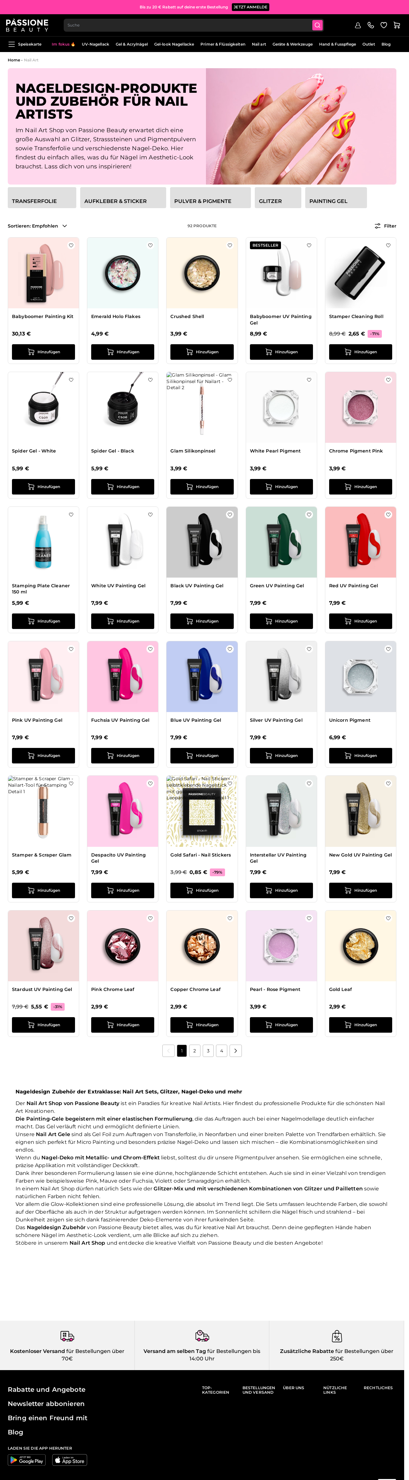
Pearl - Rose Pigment (275, 989)
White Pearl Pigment (275, 451)
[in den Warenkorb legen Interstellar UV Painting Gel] (281, 890)
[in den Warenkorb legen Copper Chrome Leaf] (201, 1025)
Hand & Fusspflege (337, 44)
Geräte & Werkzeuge (293, 44)
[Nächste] (236, 1051)
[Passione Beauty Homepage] (29, 24)
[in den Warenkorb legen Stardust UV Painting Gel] (43, 1025)
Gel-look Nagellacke (174, 44)
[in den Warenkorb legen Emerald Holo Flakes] (122, 352)
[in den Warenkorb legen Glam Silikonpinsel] (201, 487)
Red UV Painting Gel (353, 586)
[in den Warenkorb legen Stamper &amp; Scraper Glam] (43, 890)
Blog (386, 44)
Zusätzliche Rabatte (307, 1351)
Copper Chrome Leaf (195, 989)
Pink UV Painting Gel (37, 720)
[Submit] (320, 24)
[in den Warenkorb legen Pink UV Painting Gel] (43, 755)
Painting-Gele (45, 1119)
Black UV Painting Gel (196, 586)
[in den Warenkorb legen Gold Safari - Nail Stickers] (201, 890)
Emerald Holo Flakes (115, 316)
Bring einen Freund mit (47, 1418)
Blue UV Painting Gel (195, 720)
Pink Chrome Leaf (112, 989)
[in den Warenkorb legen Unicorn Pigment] (360, 755)
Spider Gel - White (34, 451)
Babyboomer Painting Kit (42, 316)
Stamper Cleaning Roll (356, 316)
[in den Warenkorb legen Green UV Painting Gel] (281, 621)
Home (14, 60)
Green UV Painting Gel (277, 586)
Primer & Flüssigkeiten (222, 44)
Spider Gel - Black (112, 451)
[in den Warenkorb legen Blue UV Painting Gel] (201, 755)
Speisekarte (24, 44)
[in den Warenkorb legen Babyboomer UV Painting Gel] (281, 352)
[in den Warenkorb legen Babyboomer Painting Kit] (43, 352)
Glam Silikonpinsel (192, 451)
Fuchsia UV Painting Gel (120, 720)
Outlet (368, 44)
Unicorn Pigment (350, 720)
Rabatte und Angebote (46, 1389)
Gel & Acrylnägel (132, 44)
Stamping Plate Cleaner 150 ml (41, 589)
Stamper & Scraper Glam (41, 855)
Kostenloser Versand (37, 1351)
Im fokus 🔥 (63, 44)
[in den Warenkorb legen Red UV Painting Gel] (360, 621)
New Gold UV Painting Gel (360, 855)
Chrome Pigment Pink (356, 451)
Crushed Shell (187, 316)
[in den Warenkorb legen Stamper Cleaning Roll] (360, 352)
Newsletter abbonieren (46, 1404)
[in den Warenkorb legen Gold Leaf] (360, 1025)
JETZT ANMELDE (250, 6)
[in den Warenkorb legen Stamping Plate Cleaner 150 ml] (43, 621)
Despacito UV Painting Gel (118, 858)
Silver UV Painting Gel (276, 720)
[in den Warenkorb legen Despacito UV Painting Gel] (122, 890)
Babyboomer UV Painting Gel (281, 320)
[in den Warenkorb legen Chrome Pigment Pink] (360, 487)
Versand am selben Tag (175, 1351)
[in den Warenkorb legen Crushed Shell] (201, 352)
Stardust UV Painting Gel (42, 989)
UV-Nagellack (95, 44)
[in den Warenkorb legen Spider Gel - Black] (122, 487)
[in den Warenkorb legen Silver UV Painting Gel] (281, 755)
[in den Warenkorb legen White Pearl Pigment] (281, 487)
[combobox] (196, 24)
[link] (168, 1051)
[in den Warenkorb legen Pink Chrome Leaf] (122, 1025)
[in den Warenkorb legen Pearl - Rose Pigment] (281, 1025)
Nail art (259, 44)
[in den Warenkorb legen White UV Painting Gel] (122, 621)
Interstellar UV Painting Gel (278, 858)
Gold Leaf (340, 989)
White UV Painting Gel (118, 586)
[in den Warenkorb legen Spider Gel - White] (43, 487)
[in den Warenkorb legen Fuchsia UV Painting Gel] (122, 755)
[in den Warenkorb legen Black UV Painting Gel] (201, 621)
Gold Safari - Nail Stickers (200, 855)
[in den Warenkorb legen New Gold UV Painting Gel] (360, 890)
